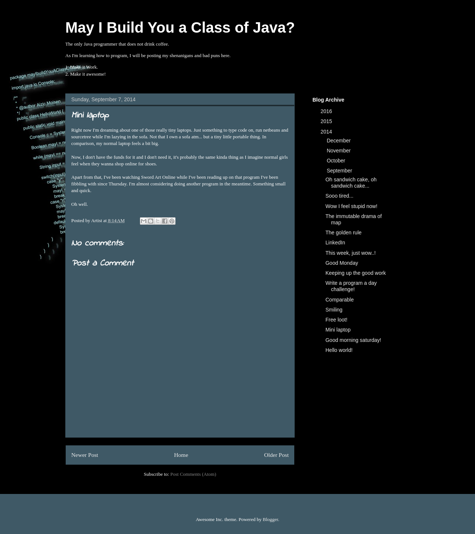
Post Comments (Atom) (193, 474)
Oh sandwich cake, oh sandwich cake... (351, 183)
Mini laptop (338, 330)
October (337, 161)
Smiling (334, 310)
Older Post (276, 455)
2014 (327, 132)
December (339, 141)
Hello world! (339, 350)
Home (181, 455)
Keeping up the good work (355, 273)
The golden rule (343, 232)
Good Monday (341, 263)
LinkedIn (335, 242)
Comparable (339, 300)
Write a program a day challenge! (351, 286)
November (339, 151)
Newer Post (84, 455)
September (340, 171)
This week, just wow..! (350, 253)
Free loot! (336, 320)
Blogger (270, 519)
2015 (327, 121)
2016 (327, 111)
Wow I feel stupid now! (351, 206)
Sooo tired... (339, 196)
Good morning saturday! (353, 340)
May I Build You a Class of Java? (180, 27)
